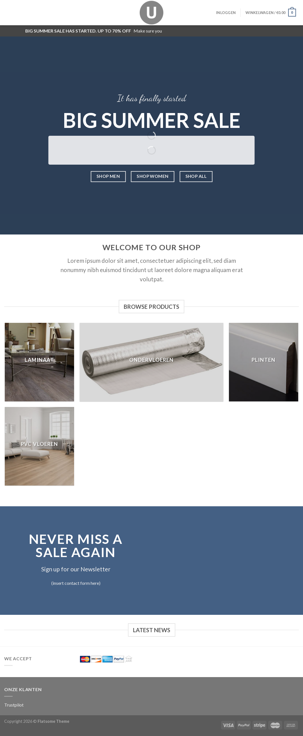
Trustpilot (14, 704)
